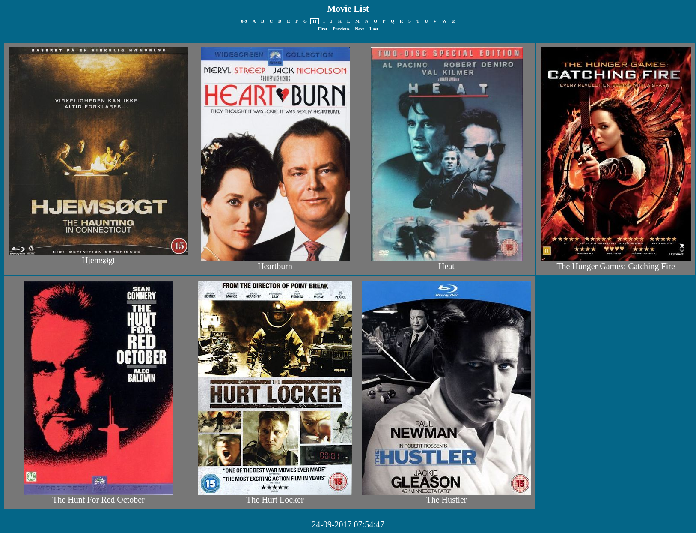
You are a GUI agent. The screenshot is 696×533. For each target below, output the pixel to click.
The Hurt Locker (274, 499)
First (322, 29)
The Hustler (446, 499)
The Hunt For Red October (98, 499)
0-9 (244, 21)
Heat (446, 266)
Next (359, 29)
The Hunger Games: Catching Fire (615, 266)
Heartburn (275, 266)
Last (373, 29)
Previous (341, 29)
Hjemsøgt (98, 260)
